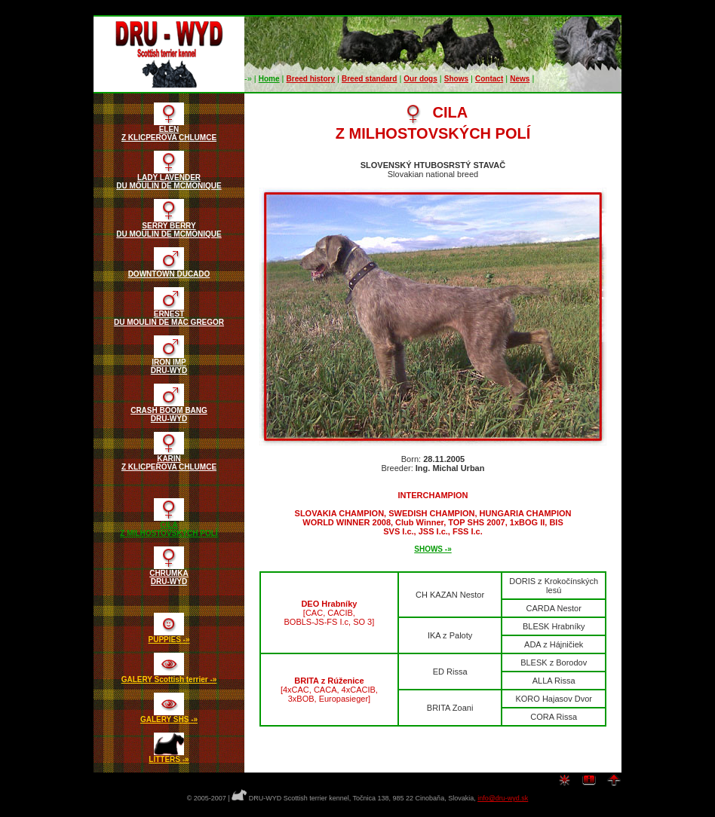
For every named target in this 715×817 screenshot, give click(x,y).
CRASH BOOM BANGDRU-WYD (168, 406)
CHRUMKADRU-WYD (169, 569)
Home (269, 79)
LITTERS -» (169, 755)
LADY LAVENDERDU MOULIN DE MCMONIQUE (168, 178)
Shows (456, 79)
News (519, 79)
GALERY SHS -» (169, 716)
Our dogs (420, 79)
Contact (489, 79)
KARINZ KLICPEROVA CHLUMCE (168, 455)
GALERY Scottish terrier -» (169, 676)
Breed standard (369, 79)
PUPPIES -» (168, 636)
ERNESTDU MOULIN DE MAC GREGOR (169, 310)
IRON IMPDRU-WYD (169, 358)
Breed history (311, 79)
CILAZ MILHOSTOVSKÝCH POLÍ (168, 521)
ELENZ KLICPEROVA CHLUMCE (168, 130)
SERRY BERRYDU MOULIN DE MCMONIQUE (168, 222)
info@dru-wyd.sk (502, 798)
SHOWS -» (432, 549)
